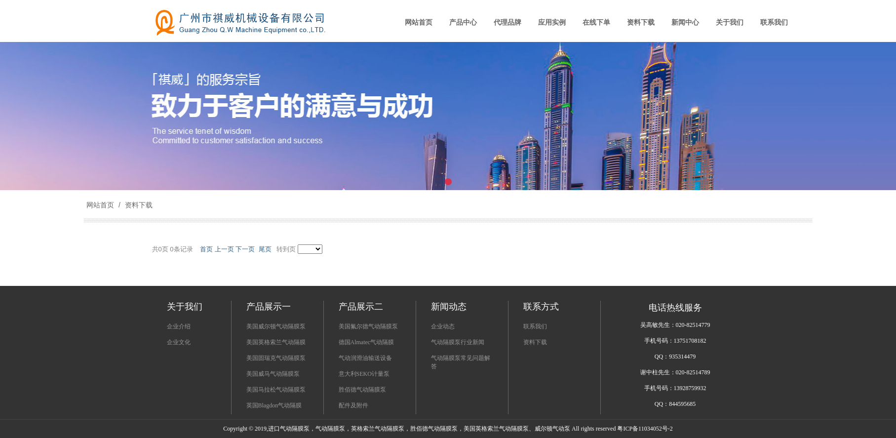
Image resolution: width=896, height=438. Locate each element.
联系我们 (535, 326)
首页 (206, 249)
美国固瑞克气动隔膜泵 (276, 358)
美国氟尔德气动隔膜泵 (368, 326)
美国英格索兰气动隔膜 (276, 342)
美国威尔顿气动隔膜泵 (276, 326)
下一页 (245, 249)
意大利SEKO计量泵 (364, 373)
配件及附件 (353, 405)
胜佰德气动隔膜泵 (362, 389)
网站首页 (100, 205)
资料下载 (138, 205)
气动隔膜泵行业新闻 (457, 342)
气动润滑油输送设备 (365, 358)
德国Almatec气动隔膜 (366, 342)
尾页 (265, 249)
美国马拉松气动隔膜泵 (276, 389)
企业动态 (443, 326)
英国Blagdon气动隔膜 (274, 405)
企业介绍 (179, 326)
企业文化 (179, 342)
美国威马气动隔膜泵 (273, 373)
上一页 (224, 249)
